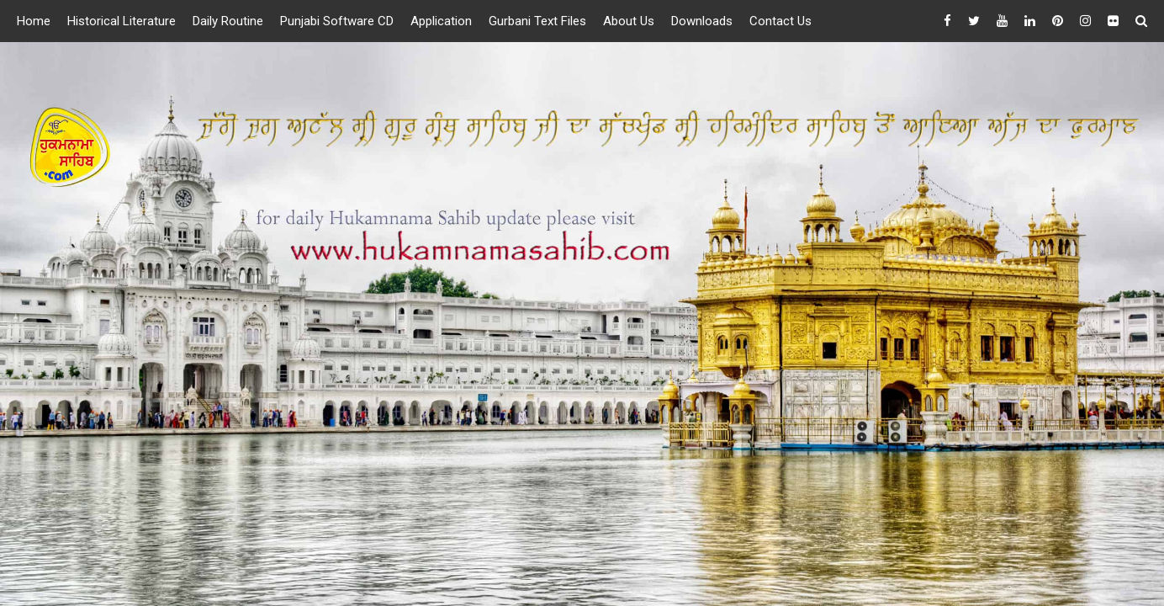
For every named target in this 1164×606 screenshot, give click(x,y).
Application (441, 21)
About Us (628, 21)
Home (33, 21)
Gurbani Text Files (537, 21)
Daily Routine (228, 21)
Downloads (702, 21)
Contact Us (780, 21)
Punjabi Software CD (337, 21)
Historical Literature (121, 21)
